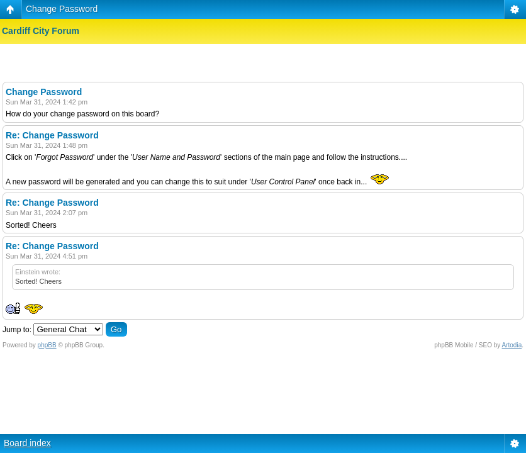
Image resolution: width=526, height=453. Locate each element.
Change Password (62, 9)
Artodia (512, 345)
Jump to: (17, 329)
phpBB (47, 345)
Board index (27, 443)
